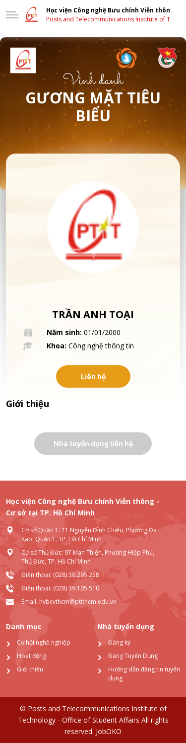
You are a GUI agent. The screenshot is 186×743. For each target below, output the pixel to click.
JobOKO (108, 731)
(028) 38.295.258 (76, 575)
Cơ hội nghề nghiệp (43, 642)
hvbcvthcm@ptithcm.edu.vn (78, 601)
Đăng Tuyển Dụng (133, 656)
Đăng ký (119, 642)
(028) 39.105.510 (76, 588)
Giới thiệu (30, 669)
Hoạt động (31, 656)
